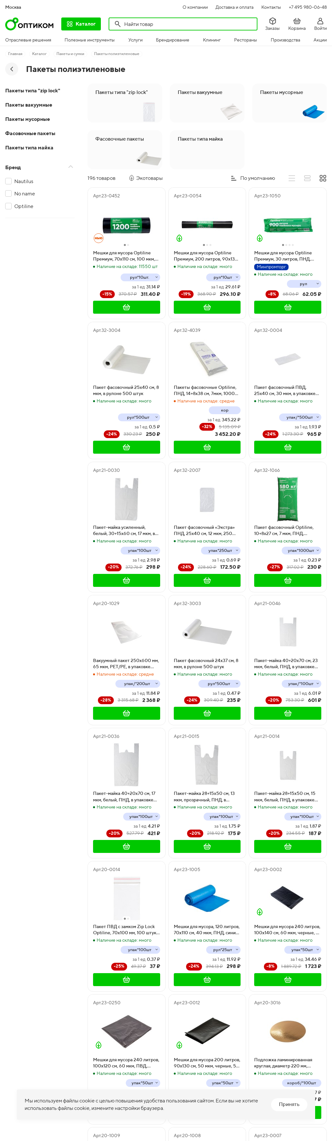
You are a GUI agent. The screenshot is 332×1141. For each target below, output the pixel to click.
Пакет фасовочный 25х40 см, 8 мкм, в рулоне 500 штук (126, 390)
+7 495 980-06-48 (308, 7)
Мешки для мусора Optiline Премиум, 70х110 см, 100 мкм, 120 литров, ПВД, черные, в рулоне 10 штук (124, 256)
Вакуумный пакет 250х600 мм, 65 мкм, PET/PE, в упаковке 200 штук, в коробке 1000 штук (126, 664)
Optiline (23, 206)
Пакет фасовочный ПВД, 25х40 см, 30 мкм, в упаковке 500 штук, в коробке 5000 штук (284, 391)
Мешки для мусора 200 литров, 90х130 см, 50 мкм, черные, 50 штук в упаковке (207, 1063)
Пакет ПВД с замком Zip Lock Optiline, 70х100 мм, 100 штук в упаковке (126, 930)
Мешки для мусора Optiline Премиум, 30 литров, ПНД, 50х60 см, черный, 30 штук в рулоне (284, 256)
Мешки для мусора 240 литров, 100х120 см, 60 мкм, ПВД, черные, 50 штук (126, 1063)
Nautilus (23, 181)
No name (24, 194)
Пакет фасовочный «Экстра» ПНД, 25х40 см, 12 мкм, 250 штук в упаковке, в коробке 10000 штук (204, 531)
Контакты (271, 7)
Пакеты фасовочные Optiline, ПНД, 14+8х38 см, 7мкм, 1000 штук (205, 391)
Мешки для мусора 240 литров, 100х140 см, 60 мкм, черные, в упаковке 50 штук (287, 930)
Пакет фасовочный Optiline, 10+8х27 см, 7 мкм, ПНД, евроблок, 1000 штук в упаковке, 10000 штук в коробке (284, 531)
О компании (195, 7)
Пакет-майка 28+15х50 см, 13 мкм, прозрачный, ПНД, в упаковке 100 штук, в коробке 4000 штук (205, 797)
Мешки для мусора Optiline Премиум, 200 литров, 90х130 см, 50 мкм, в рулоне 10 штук (206, 256)
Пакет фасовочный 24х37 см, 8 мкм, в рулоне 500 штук (206, 663)
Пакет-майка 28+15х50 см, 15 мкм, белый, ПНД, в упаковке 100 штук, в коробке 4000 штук (284, 797)
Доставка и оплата (235, 7)
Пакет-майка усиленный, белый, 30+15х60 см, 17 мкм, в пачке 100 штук (124, 531)
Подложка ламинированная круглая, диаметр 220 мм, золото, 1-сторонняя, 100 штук (286, 1063)
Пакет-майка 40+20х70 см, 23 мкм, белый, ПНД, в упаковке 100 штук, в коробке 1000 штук (287, 664)
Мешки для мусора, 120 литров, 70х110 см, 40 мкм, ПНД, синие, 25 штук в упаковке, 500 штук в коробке (207, 930)
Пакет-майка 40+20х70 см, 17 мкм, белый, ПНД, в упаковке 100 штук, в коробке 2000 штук (126, 797)
